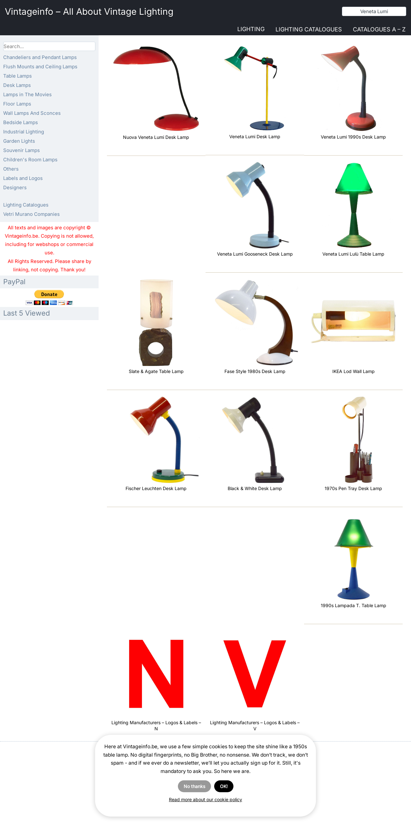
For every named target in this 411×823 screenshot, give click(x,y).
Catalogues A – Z (379, 29)
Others (11, 169)
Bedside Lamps (20, 122)
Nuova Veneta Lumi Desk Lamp (156, 137)
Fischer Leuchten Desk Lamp (156, 488)
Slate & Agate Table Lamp (156, 371)
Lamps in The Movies (27, 94)
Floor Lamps (17, 104)
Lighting (251, 29)
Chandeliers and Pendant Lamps (40, 57)
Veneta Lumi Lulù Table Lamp (353, 254)
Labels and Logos (23, 178)
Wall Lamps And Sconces (32, 113)
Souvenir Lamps (21, 150)
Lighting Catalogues (308, 29)
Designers (15, 187)
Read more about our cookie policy (205, 799)
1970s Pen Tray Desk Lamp (353, 488)
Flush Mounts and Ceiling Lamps (40, 67)
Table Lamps (17, 76)
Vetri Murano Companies (31, 214)
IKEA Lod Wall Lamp (353, 371)
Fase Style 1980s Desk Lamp (254, 371)
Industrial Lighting (23, 132)
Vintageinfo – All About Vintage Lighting (89, 11)
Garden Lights (19, 141)
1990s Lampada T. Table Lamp (353, 605)
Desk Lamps (17, 85)
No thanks (194, 786)
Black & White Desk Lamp (255, 488)
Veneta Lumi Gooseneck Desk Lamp (255, 254)
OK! (224, 786)
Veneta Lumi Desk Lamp (254, 136)
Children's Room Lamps (30, 160)
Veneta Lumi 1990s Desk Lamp (353, 137)
